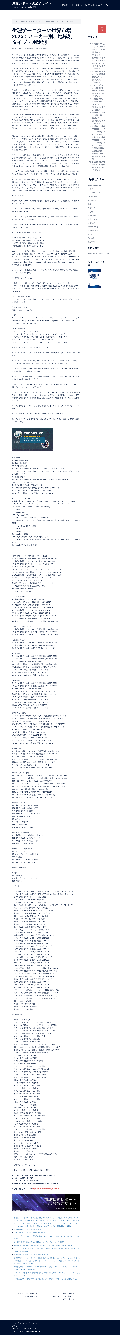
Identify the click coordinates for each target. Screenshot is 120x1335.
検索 (89, 23)
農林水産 (91, 238)
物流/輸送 (91, 223)
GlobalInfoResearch (95, 185)
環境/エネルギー (94, 227)
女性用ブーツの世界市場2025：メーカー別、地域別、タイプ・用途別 (63, 1296)
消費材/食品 (92, 216)
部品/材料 (91, 242)
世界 (37, 48)
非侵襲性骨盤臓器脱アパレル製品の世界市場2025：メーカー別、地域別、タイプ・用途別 (43, 1245)
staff (19, 48)
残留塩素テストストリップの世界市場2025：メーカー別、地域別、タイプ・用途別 (99, 63)
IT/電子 (90, 189)
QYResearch (92, 197)
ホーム (16, 21)
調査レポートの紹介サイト (32, 3)
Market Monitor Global (96, 193)
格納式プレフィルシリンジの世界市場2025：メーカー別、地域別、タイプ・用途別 (99, 49)
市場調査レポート (67, 5)
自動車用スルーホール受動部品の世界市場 (27, 1229)
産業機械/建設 (93, 231)
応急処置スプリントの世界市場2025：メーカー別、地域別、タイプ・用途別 (98, 104)
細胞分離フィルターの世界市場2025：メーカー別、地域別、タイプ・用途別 (98, 118)
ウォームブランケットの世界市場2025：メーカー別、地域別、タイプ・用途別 (98, 90)
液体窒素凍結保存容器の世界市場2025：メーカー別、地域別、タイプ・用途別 (39, 1242)
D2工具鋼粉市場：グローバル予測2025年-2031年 (30, 1233)
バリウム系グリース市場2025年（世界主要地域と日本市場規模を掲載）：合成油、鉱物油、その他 (45, 1279)
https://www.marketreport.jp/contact (45, 1189)
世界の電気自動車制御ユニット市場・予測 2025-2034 (31, 1255)
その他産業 (92, 200)
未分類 (90, 212)
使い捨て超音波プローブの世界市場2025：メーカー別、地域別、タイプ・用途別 (98, 77)
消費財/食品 (92, 219)
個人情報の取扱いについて (93, 5)
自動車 (90, 234)
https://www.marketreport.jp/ (98, 253)
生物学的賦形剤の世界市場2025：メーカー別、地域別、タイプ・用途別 (99, 153)
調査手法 (79, 5)
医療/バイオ (43, 48)
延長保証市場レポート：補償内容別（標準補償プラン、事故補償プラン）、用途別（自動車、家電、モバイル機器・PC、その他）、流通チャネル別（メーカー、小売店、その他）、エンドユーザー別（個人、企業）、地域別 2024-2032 (47, 1260)
